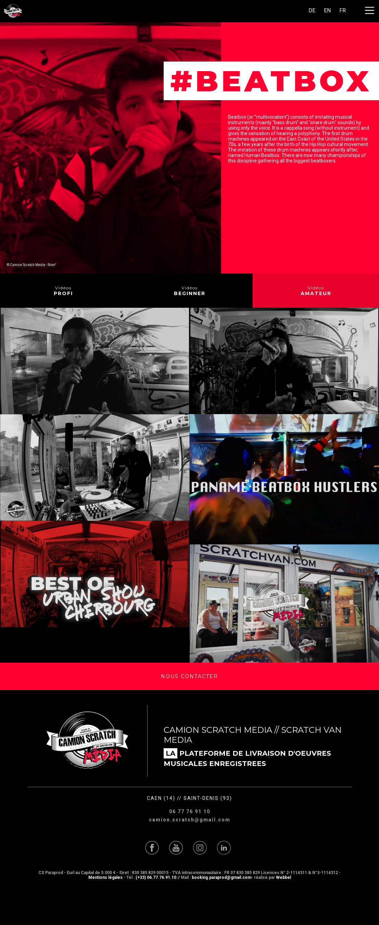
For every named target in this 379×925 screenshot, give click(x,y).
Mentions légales (105, 877)
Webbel (283, 877)
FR (342, 10)
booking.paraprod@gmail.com (221, 877)
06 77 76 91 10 (189, 811)
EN (327, 10)
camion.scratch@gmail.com (189, 819)
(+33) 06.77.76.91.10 (156, 877)
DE (311, 10)
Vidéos (63, 290)
